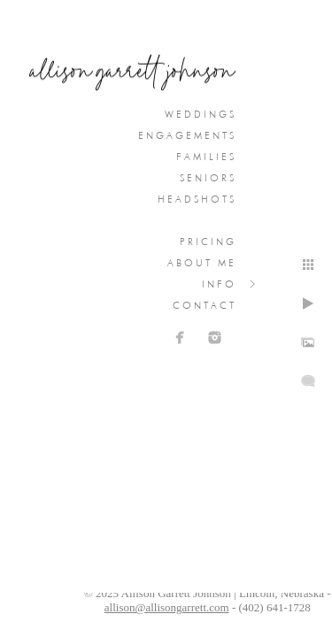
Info (219, 284)
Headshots (197, 199)
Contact (204, 305)
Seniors (208, 178)
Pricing (208, 241)
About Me (201, 263)
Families (206, 156)
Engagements (187, 135)
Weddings (200, 114)
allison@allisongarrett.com (166, 607)
